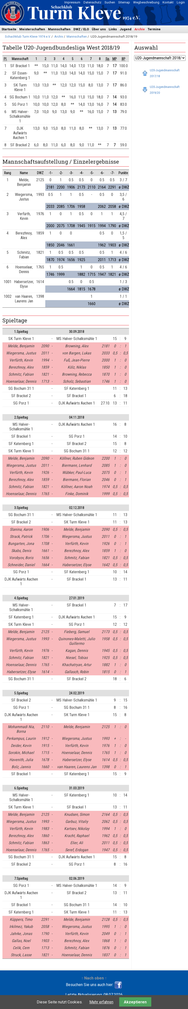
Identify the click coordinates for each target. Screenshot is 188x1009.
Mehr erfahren (101, 1002)
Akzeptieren (135, 1002)
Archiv (139, 29)
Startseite (8, 29)
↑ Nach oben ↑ (94, 978)
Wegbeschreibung (146, 2)
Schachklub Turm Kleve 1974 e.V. (28, 36)
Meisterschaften (32, 29)
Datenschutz (92, 2)
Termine (154, 29)
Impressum (72, 2)
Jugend (125, 29)
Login (181, 2)
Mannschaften (59, 29)
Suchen (110, 2)
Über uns (99, 29)
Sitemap (124, 2)
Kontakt (168, 2)
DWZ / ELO (81, 29)
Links (113, 29)
